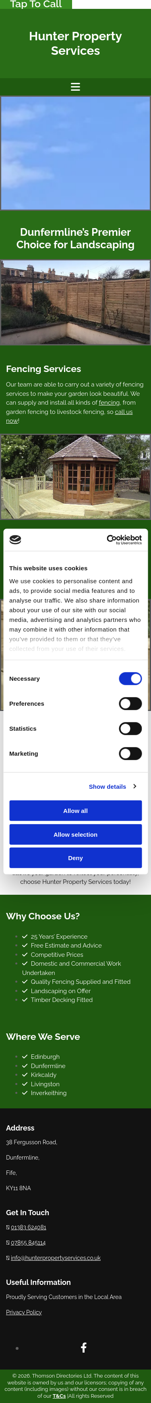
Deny (75, 857)
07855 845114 (28, 1242)
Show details (107, 786)
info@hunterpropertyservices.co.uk (56, 1258)
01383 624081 (28, 1227)
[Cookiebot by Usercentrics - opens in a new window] (107, 539)
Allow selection (75, 834)
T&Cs (59, 1396)
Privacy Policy (24, 1312)
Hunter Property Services (75, 43)
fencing (109, 402)
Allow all (75, 810)
